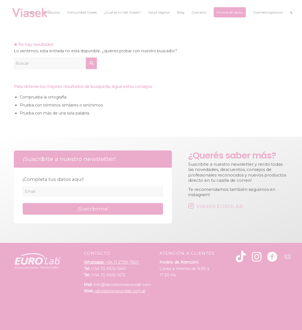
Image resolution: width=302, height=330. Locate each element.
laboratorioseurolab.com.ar (120, 291)
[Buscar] (291, 12)
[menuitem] (32, 12)
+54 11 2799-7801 (111, 262)
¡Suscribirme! (93, 209)
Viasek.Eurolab (220, 206)
